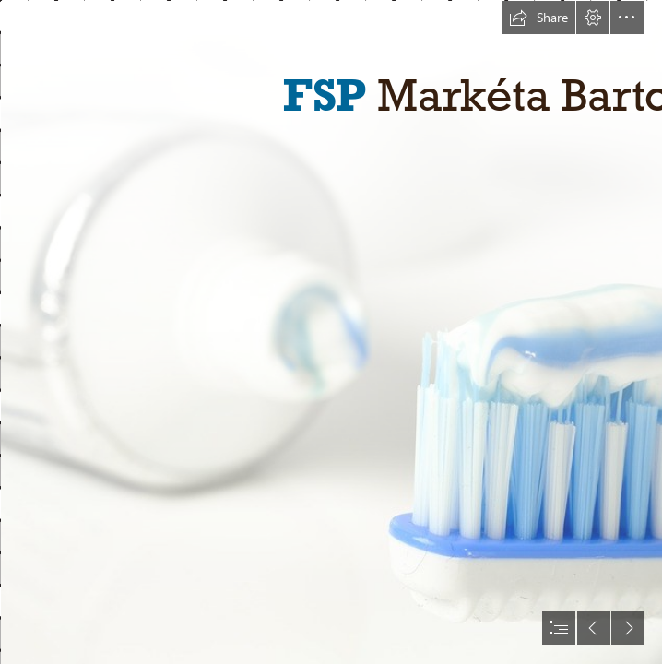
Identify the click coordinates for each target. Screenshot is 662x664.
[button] (538, 17)
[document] (331, 332)
